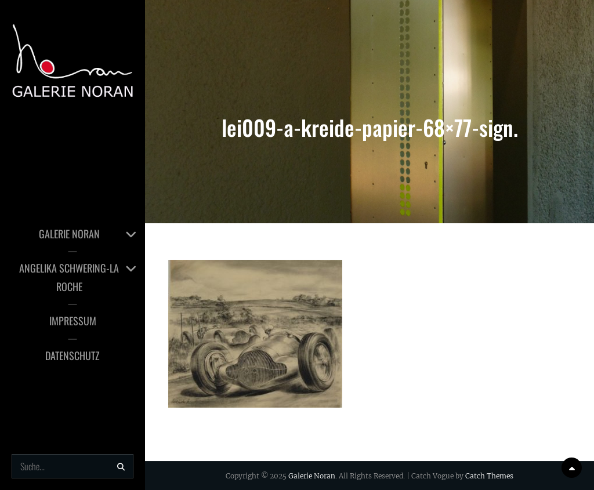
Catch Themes (489, 475)
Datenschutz (72, 355)
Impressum (72, 320)
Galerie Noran (69, 233)
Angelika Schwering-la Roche (69, 277)
